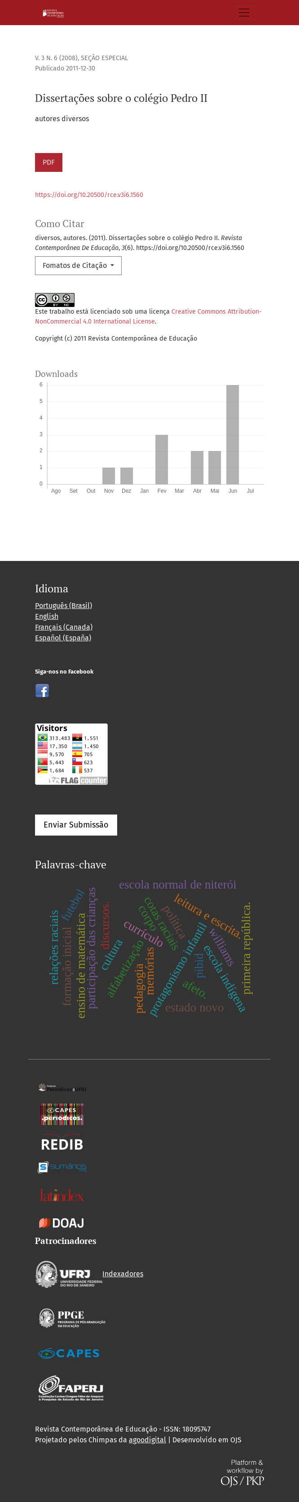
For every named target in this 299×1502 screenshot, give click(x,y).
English (46, 616)
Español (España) (63, 638)
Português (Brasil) (63, 605)
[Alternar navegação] (244, 13)
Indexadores (89, 1274)
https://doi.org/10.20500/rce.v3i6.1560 (89, 195)
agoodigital (147, 1440)
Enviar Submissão (76, 825)
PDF (49, 162)
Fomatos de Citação (76, 265)
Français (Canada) (63, 627)
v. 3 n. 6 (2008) (56, 58)
